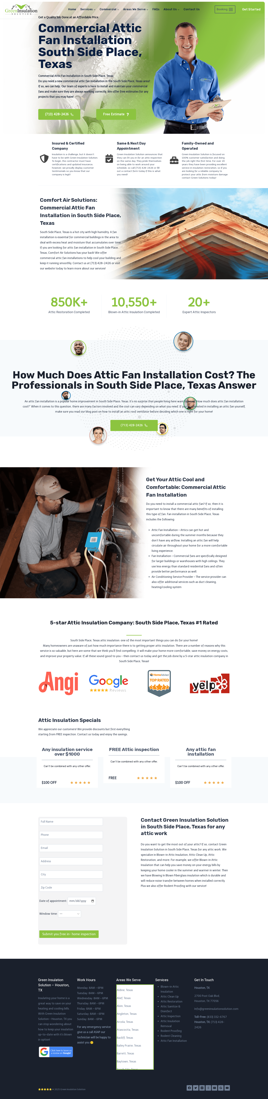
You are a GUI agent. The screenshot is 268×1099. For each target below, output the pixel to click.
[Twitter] (195, 1088)
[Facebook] (189, 1088)
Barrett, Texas (125, 1053)
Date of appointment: (67, 901)
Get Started (251, 9)
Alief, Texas (124, 998)
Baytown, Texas (126, 1061)
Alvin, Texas (124, 1006)
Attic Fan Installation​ (174, 1040)
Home (72, 9)
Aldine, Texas (125, 990)
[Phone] (208, 1088)
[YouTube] (227, 1088)
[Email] (214, 1088)
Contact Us (192, 9)
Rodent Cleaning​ (171, 1036)
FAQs (155, 9)
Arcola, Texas (125, 1021)
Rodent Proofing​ (171, 1031)
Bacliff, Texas (125, 1037)
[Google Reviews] (221, 1088)
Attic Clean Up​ (170, 996)
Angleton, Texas (127, 1014)
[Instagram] (202, 1088)
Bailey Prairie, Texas (129, 1045)
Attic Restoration (171, 1001)
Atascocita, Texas (127, 1030)
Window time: (60, 914)
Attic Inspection (170, 1016)
